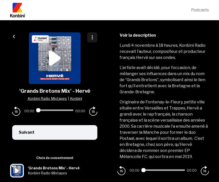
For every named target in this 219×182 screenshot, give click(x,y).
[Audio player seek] (54, 110)
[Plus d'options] (92, 37)
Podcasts (200, 10)
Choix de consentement (55, 158)
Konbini (76, 98)
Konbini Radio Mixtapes (47, 98)
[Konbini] (100, 10)
